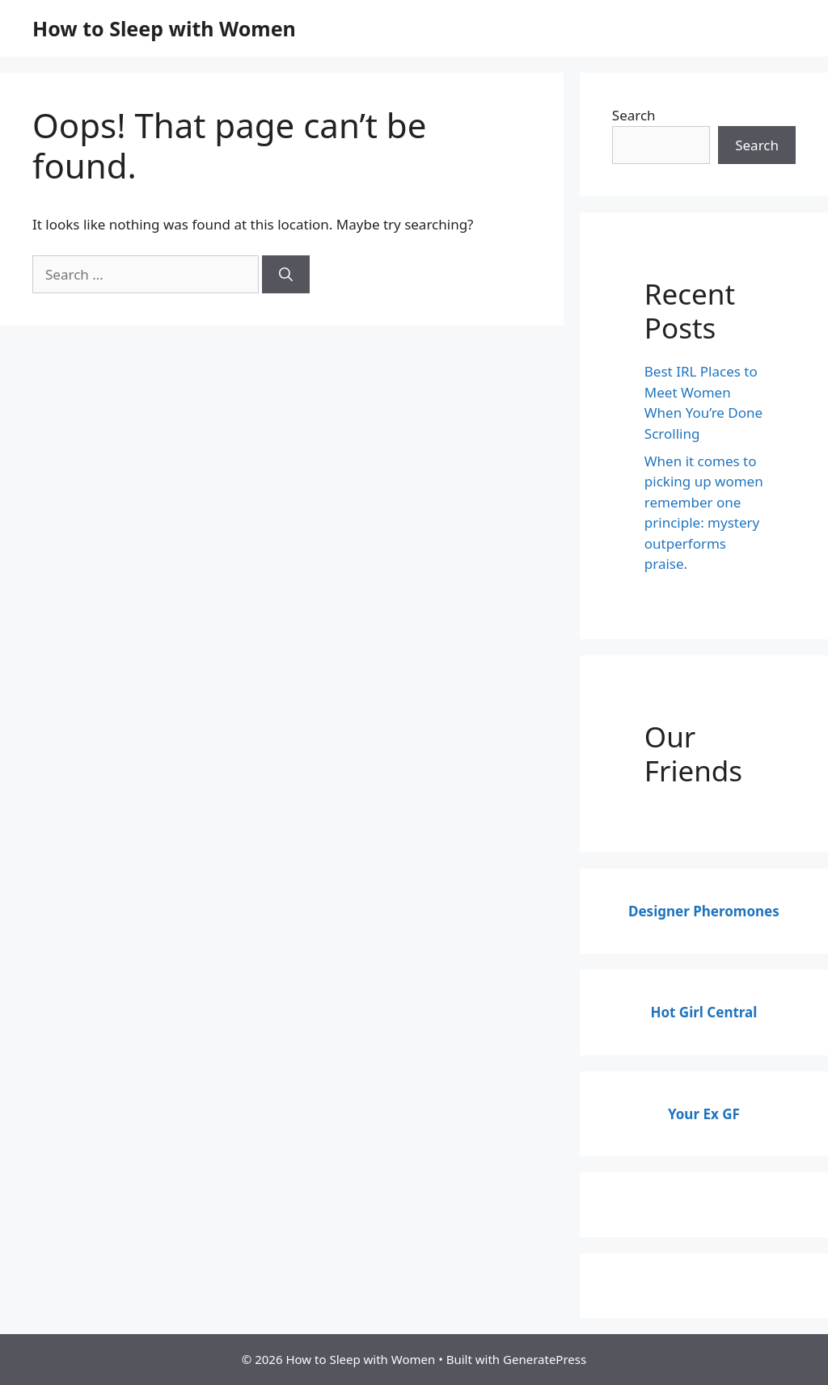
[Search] (286, 274)
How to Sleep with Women (164, 28)
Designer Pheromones (703, 911)
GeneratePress (544, 1359)
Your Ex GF (704, 1114)
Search (634, 115)
